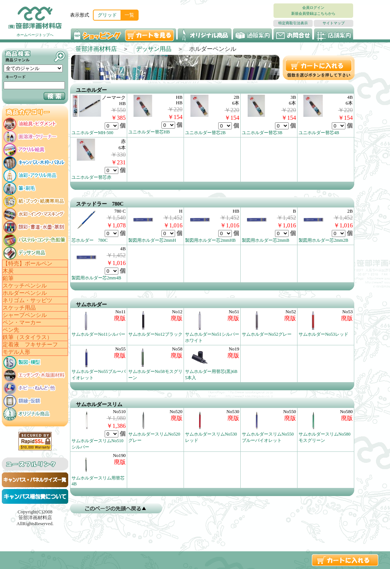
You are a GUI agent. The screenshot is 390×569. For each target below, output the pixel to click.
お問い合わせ (293, 34)
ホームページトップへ (35, 35)
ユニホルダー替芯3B (262, 132)
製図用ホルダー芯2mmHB (210, 240)
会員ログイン (313, 8)
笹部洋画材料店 (96, 49)
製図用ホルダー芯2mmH (152, 240)
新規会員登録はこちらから (313, 13)
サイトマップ (334, 23)
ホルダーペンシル (25, 293)
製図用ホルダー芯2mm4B (96, 277)
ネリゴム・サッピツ (27, 300)
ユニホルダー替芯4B (319, 132)
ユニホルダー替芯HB (149, 132)
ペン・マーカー (22, 322)
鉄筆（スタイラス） (27, 337)
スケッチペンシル (25, 286)
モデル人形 (16, 352)
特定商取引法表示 (293, 23)
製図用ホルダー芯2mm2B (323, 240)
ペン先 (11, 330)
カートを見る (150, 34)
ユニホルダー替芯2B (205, 132)
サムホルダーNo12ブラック (155, 334)
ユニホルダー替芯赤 (91, 177)
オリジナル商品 (204, 34)
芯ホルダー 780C (90, 240)
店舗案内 (333, 34)
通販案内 (252, 34)
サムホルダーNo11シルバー (98, 334)
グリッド (107, 15)
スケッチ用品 (19, 308)
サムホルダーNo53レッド (323, 334)
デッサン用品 (153, 49)
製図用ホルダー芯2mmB (265, 240)
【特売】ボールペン (27, 263)
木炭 (8, 271)
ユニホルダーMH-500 (92, 132)
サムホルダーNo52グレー (267, 334)
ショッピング (96, 34)
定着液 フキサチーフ (30, 345)
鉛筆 (8, 278)
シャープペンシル (25, 315)
